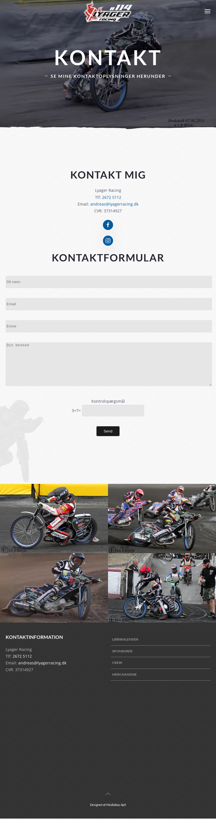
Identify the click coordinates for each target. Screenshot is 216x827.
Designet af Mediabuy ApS (108, 813)
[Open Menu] (207, 11)
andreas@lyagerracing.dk (114, 204)
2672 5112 (111, 197)
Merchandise (124, 683)
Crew (117, 671)
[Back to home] (108, 11)
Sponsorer (122, 659)
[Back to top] (108, 802)
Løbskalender (125, 648)
